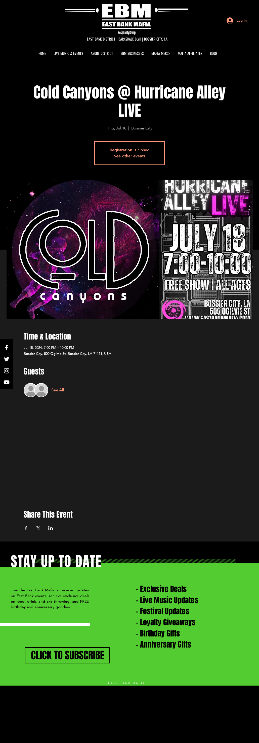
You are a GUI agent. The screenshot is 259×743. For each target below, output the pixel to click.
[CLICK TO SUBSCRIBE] (67, 655)
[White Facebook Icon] (6, 347)
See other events (129, 156)
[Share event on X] (38, 528)
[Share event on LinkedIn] (50, 528)
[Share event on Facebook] (26, 528)
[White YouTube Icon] (6, 382)
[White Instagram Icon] (6, 370)
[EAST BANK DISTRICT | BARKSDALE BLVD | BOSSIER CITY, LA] (127, 39)
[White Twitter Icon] (6, 359)
